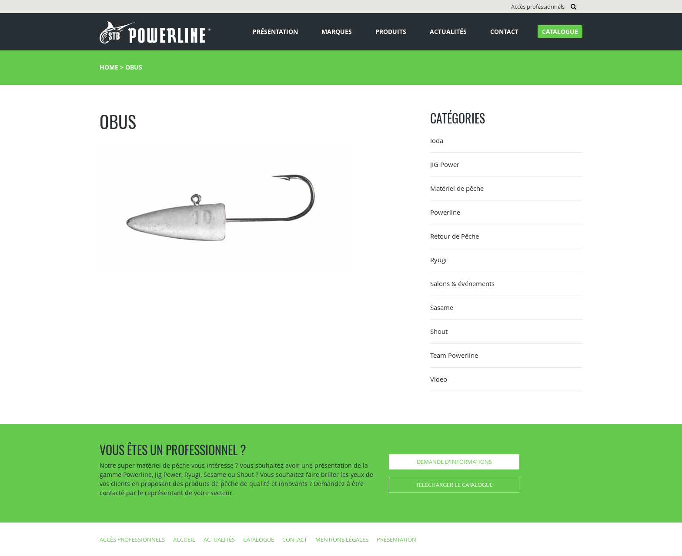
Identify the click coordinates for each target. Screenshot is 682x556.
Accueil (184, 539)
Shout (439, 331)
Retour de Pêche (454, 236)
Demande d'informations (454, 462)
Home (109, 67)
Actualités (448, 31)
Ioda (436, 140)
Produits (390, 31)
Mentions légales (341, 539)
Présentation (275, 31)
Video (438, 379)
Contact (504, 31)
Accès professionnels (538, 6)
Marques (336, 31)
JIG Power (444, 164)
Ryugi (438, 259)
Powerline (445, 212)
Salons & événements (462, 283)
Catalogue (560, 31)
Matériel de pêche (457, 188)
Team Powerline (454, 355)
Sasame (441, 307)
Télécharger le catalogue (454, 485)
